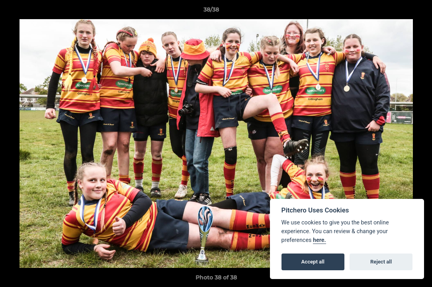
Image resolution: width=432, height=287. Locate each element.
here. (319, 240)
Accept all (312, 262)
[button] (398, 11)
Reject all (381, 262)
